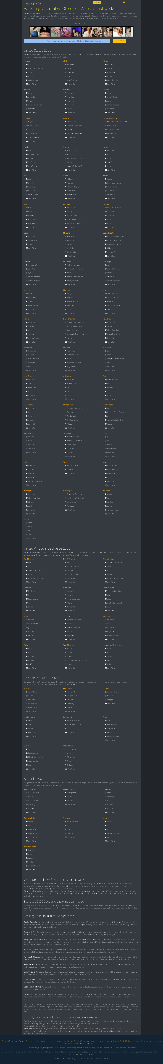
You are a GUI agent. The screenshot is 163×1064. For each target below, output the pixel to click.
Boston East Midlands (35, 570)
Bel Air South (71, 252)
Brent (108, 570)
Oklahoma (67, 376)
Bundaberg (110, 797)
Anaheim (70, 105)
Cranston (70, 412)
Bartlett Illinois (72, 195)
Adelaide (30, 821)
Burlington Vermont (74, 465)
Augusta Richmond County (76, 166)
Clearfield (30, 477)
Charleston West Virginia (75, 494)
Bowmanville (110, 728)
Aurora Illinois (71, 191)
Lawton (69, 395)
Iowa (25, 204)
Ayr (28, 628)
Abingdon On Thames (74, 620)
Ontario (105, 717)
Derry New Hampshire (74, 326)
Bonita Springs (32, 166)
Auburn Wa (31, 494)
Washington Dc (111, 134)
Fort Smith (31, 109)
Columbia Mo (32, 309)
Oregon (105, 376)
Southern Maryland (113, 130)
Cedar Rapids (32, 223)
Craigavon (109, 599)
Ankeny (30, 212)
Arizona (105, 61)
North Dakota (28, 376)
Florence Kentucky (73, 219)
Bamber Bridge (72, 607)
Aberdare (30, 648)
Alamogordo (31, 351)
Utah (25, 462)
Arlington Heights (73, 187)
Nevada (26, 319)
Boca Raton (31, 162)
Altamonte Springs (33, 154)
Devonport (70, 825)
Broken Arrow (71, 383)
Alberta (26, 689)
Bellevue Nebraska (112, 294)
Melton (108, 837)
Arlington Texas (111, 449)
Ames (29, 208)
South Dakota (28, 434)
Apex (108, 351)
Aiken (108, 408)
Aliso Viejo (70, 101)
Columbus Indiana (112, 191)
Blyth (29, 595)
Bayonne (109, 326)
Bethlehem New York (74, 363)
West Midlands (68, 645)
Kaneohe (109, 166)
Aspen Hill (70, 240)
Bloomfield (110, 338)
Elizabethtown (72, 216)
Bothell (29, 506)
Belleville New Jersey (113, 330)
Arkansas (27, 90)
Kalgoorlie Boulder (33, 866)
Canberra (30, 809)
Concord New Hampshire (76, 322)
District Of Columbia (110, 118)
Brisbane (109, 793)
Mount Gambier (32, 833)
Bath (108, 624)
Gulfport (109, 273)
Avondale (109, 64)
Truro (68, 728)
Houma (109, 219)
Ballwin (29, 294)
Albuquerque (31, 355)
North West (67, 588)
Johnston (70, 424)
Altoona (30, 416)
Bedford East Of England (75, 566)
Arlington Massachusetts (115, 244)
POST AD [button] (97, 2)
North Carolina (108, 348)
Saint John (31, 732)
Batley (108, 652)
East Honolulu (111, 150)
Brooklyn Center (72, 281)
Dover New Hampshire (74, 330)
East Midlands (29, 559)
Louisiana (106, 204)
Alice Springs (71, 793)
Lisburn (109, 607)
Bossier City (110, 216)
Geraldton (30, 862)
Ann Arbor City (32, 265)
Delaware (66, 118)
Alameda (70, 93)
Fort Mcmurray (32, 704)
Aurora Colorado (112, 97)
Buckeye (109, 68)
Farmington (31, 363)
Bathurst (30, 797)
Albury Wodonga (33, 793)
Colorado (106, 90)
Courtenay (70, 704)
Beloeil (29, 749)
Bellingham (31, 502)
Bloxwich (70, 664)
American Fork (32, 465)
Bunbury (30, 854)
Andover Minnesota (73, 265)
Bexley (108, 566)
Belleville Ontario (111, 724)
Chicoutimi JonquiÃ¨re (35, 757)
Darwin (69, 797)
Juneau (69, 76)
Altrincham (71, 595)
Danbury (30, 130)
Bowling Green (72, 208)
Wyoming (27, 519)
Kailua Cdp (110, 162)
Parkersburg (71, 506)
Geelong (109, 829)
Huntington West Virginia (75, 498)
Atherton (70, 603)
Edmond (70, 387)
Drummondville (32, 761)
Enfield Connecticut (34, 137)
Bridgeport (31, 122)
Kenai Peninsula (72, 80)
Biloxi (108, 265)
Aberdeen (30, 437)
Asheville (109, 355)
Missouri (27, 290)
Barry (29, 652)
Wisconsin (106, 491)
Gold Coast (110, 809)
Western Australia (30, 847)
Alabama (27, 61)
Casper (29, 523)
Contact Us (96, 1059)
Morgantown (71, 502)
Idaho (26, 176)
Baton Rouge (110, 212)
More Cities (32, 84)
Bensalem (30, 420)
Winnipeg (109, 700)
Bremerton (31, 510)
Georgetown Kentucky (74, 223)
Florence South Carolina (114, 420)
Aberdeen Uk (31, 620)
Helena (69, 309)
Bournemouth (111, 628)
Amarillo (109, 445)
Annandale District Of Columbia (117, 122)
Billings (69, 294)
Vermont (66, 462)
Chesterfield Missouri (34, 305)
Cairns (108, 801)
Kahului (109, 158)
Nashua (69, 338)
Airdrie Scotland (32, 624)
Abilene (108, 437)
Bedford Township (33, 277)
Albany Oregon (111, 380)
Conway (30, 101)
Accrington (70, 591)
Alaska (65, 61)
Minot (29, 391)
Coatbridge (31, 632)
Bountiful (30, 469)
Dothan (29, 72)
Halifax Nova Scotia (73, 721)
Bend (108, 391)
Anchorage (70, 64)
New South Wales (30, 789)
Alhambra (70, 97)
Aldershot (70, 624)
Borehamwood (72, 578)
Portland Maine (32, 244)
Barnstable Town (112, 252)
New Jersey (107, 319)
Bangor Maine (32, 236)
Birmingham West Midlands (77, 660)
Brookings (30, 441)
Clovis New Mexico (33, 359)
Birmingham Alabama (35, 68)
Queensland (107, 789)
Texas (105, 434)
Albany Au (31, 850)
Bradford (109, 660)
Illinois (65, 176)
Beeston (30, 566)
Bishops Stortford (73, 574)
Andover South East (74, 628)
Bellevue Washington (34, 498)
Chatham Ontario (112, 736)
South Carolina (108, 405)
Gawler (29, 825)
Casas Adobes (111, 76)
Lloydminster (71, 749)
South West (107, 616)
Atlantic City (110, 322)
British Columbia (69, 689)
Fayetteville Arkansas (34, 105)
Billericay (70, 570)
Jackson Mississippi (113, 281)
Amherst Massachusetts (115, 236)
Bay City (30, 273)
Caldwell (30, 183)
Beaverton (109, 387)
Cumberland (71, 416)
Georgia (66, 147)
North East (27, 588)
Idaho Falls (31, 191)
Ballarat (108, 821)
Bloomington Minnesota (75, 277)
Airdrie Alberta (32, 692)
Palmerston (71, 801)
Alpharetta (70, 154)
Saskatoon (70, 765)
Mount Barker (32, 829)
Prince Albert (71, 757)
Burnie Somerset (72, 821)
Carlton (29, 574)
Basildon (70, 562)
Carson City (31, 322)
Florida (26, 147)
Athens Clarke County (74, 158)
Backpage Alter (68, 1059)
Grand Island (110, 301)
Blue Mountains (32, 801)
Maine (26, 233)
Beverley (109, 656)
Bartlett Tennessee (73, 437)
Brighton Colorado (112, 105)
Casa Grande (110, 72)
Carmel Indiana (111, 187)
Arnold (29, 562)
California (66, 90)
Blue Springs (31, 298)
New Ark (70, 130)
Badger (69, 68)
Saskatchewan (68, 746)
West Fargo (31, 395)
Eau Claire (109, 506)
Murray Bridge (32, 837)
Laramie (30, 535)
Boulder (109, 101)
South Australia (29, 818)
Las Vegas (31, 334)
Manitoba (106, 689)
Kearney (109, 309)
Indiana (105, 176)
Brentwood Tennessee (74, 441)
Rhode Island (68, 405)
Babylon (69, 359)
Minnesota (67, 262)
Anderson (109, 179)
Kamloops (70, 708)
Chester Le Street (33, 599)
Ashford (69, 632)
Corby (29, 603)
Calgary (30, 696)
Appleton (109, 494)
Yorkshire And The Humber (112, 645)
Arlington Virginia (112, 473)
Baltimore (70, 244)
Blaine (69, 273)
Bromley (109, 574)
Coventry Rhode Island (75, 408)
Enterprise (30, 326)
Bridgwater (110, 632)
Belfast (108, 595)
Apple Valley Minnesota (75, 269)
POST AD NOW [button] (119, 41)
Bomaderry (31, 805)
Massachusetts (108, 233)
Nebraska (106, 290)
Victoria (105, 818)
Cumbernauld (32, 636)
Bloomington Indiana (113, 183)
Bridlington (110, 664)
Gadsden (30, 76)
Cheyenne (30, 527)
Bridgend (30, 656)
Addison (70, 179)
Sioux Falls (31, 449)
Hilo (107, 154)
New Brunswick (29, 717)
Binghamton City (73, 367)
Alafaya (29, 150)
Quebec (26, 746)
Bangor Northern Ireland (114, 591)
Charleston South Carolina (115, 412)
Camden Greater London (114, 578)
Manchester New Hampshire (77, 334)
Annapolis (70, 236)
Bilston (69, 656)
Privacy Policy (86, 1059)
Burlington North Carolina (115, 359)
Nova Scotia (67, 717)
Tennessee (67, 434)
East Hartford (32, 134)
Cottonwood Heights (34, 481)
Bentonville (31, 97)
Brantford (109, 732)
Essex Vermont (72, 469)
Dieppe (29, 721)
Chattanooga (71, 445)
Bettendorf (31, 216)
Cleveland (70, 453)
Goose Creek (110, 424)
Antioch (69, 109)
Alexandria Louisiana (113, 208)
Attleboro (109, 248)
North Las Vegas (33, 338)
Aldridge (69, 648)
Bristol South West (112, 636)
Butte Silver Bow (72, 301)
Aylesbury (70, 636)
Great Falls (70, 305)
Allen (108, 441)
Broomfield (110, 109)
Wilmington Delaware (74, 134)
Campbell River (72, 696)
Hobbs (29, 367)
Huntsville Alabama (34, 80)
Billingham (31, 591)
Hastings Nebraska (113, 305)
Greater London (108, 559)
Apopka (30, 158)
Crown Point (110, 195)
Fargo (29, 383)
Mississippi (107, 262)
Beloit (108, 498)
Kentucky (66, 204)
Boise (29, 179)
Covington (70, 212)
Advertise (104, 1059)
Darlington (30, 607)
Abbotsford (71, 692)
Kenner (108, 223)
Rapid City (31, 445)
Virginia (105, 462)
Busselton (30, 858)
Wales (26, 645)
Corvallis (109, 395)
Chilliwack (70, 700)
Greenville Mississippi (113, 269)
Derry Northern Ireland (114, 603)
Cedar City (31, 473)
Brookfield (109, 502)
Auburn (30, 64)
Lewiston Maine (32, 240)
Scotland (27, 616)
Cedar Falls (31, 219)
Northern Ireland (108, 588)
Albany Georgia (72, 150)
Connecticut (28, 118)
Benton (29, 93)
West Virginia (68, 491)
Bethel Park (31, 424)
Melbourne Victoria (112, 833)
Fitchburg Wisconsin (113, 510)
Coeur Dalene (31, 187)
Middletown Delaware (74, 126)
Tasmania (66, 818)
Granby (29, 765)
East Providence (72, 420)
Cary (108, 363)
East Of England (69, 559)
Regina (69, 761)
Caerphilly (30, 660)
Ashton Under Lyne (73, 599)
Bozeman (70, 298)
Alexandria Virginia (112, 465)
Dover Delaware (72, 122)
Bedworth (70, 652)
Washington (28, 491)
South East (67, 616)
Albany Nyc (71, 351)
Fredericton (31, 724)
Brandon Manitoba (112, 692)
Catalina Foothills (112, 80)
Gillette (29, 531)
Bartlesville (70, 380)
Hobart (69, 829)
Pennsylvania (28, 405)
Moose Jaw (71, 753)
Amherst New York (73, 355)
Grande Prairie (32, 708)
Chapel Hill (110, 367)
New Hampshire (69, 319)
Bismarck (30, 380)
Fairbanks (70, 72)
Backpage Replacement (27, 1041)
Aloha (108, 383)
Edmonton (31, 700)
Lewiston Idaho (32, 195)
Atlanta (69, 162)
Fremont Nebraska (112, 298)
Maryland (66, 233)
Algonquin (70, 183)
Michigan (27, 262)
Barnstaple (110, 620)
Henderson (31, 330)
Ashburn (109, 477)
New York (66, 348)
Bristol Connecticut (34, 126)
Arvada (108, 93)
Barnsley (109, 648)
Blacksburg (110, 481)
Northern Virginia (112, 126)
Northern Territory (69, 789)
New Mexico (28, 348)
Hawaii (105, 147)
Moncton (30, 728)
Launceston (71, 833)
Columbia (109, 416)
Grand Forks (31, 387)
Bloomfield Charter (33, 281)
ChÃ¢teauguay (32, 753)
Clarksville (70, 449)
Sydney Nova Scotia (74, 724)
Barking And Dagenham (114, 562)
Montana (66, 290)
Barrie (108, 721)
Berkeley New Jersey (113, 334)
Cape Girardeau (32, 301)
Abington (30, 408)
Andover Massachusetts (114, 240)
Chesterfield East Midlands (36, 578)
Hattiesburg (110, 277)
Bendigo (109, 825)
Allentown (30, 412)
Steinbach (109, 696)
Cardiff (29, 664)
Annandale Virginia (112, 469)
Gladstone (109, 805)
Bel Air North (71, 248)
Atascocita (110, 453)
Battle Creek (31, 269)
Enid (68, 391)
